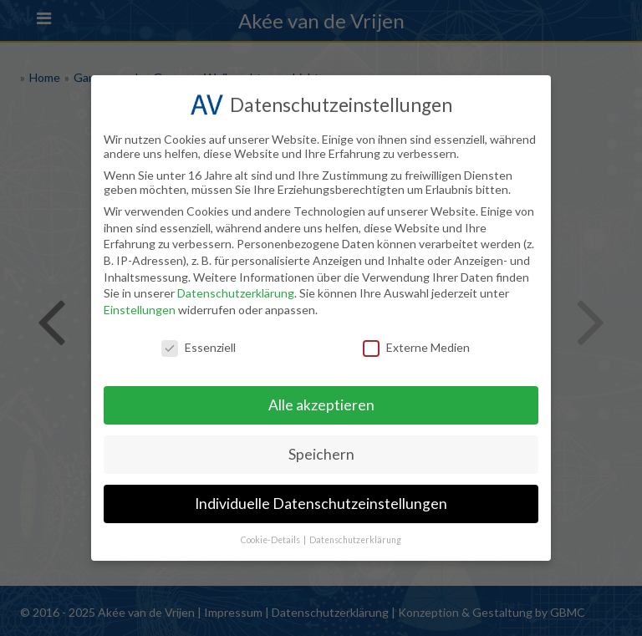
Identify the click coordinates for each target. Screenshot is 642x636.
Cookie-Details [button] (271, 540)
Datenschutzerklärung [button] (355, 540)
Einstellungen (140, 310)
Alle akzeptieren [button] (321, 405)
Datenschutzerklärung (235, 293)
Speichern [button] (321, 454)
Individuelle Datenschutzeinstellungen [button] (321, 503)
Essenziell (198, 347)
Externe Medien (416, 347)
